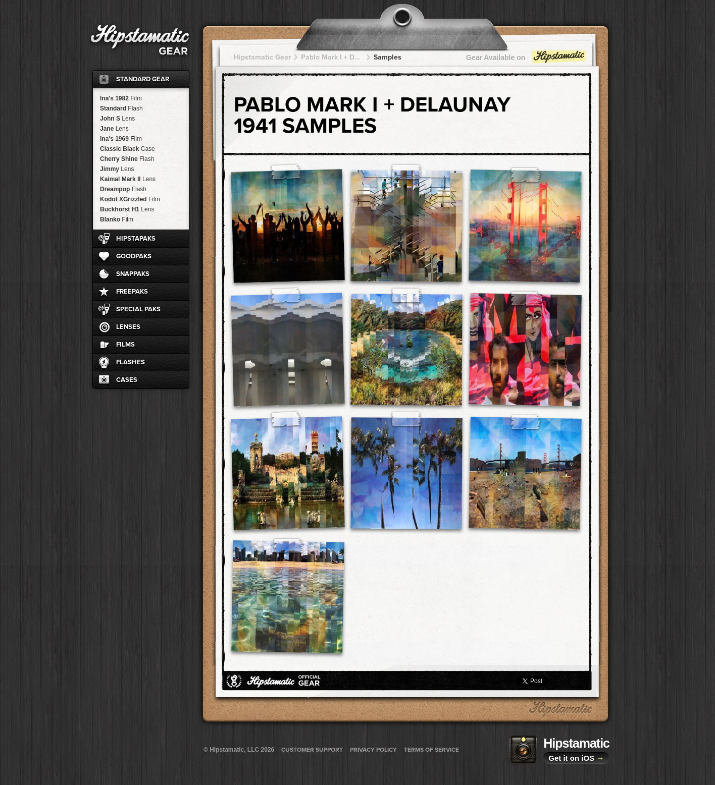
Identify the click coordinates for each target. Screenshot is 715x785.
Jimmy (117, 169)
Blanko (116, 219)
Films (125, 345)
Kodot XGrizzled (130, 199)
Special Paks (138, 309)
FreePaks (132, 292)
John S (117, 118)
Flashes (130, 362)
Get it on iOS (576, 758)
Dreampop (123, 189)
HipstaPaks (136, 239)
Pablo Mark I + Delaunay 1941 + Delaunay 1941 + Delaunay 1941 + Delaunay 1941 (332, 57)
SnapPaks (132, 274)
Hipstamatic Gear (262, 57)
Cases (126, 380)
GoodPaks (133, 256)
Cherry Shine (127, 158)
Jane (114, 128)
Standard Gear (142, 79)
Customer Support (312, 749)
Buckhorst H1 (127, 209)
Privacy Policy (373, 749)
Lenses (128, 327)
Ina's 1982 (121, 98)
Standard (121, 108)
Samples (387, 57)
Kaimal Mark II (128, 179)
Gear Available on (526, 59)
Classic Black (127, 148)
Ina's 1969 (121, 138)
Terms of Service (431, 749)
